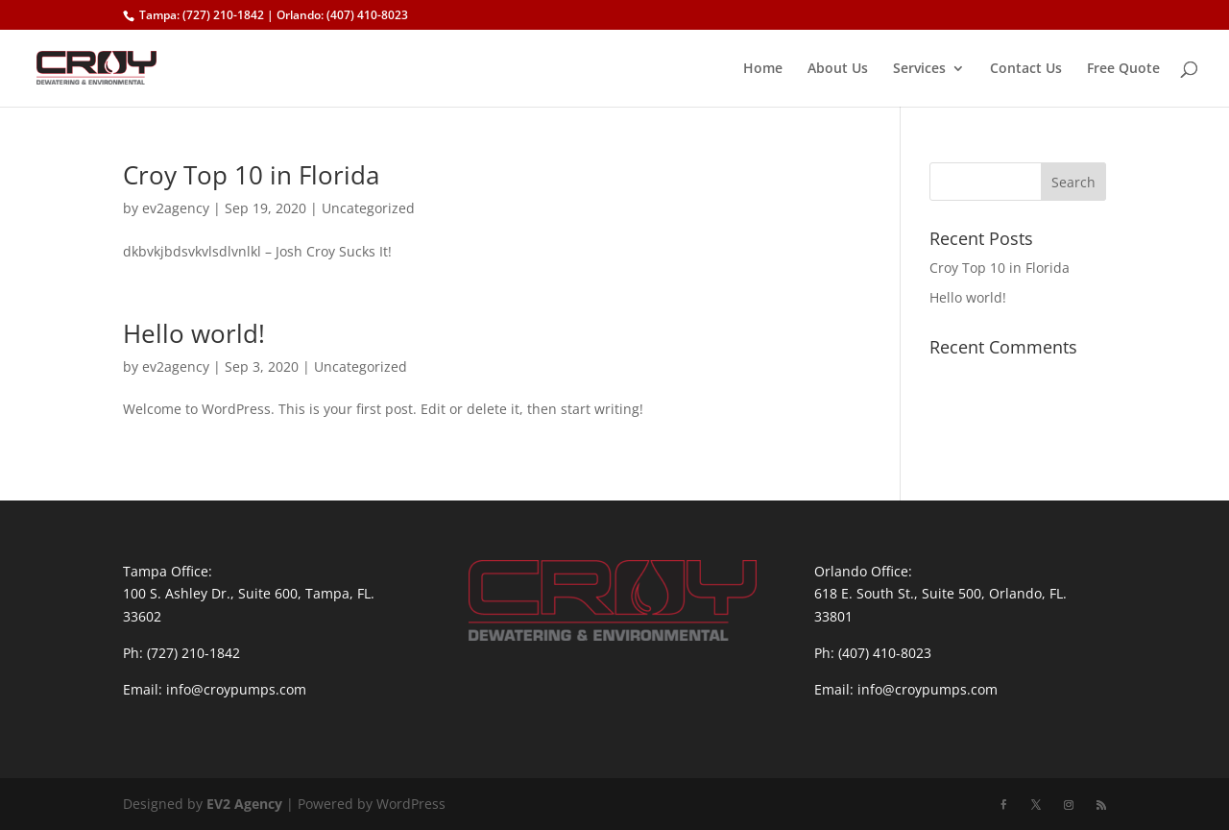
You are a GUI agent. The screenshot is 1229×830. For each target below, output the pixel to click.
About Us (837, 69)
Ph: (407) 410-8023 (872, 653)
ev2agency (175, 208)
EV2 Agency (244, 803)
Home (763, 69)
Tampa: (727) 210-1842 (201, 15)
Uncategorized (368, 208)
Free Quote (1123, 69)
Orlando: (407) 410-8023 (342, 15)
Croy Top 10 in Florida (251, 175)
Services (919, 69)
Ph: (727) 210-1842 (181, 653)
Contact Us (1026, 69)
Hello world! (194, 333)
